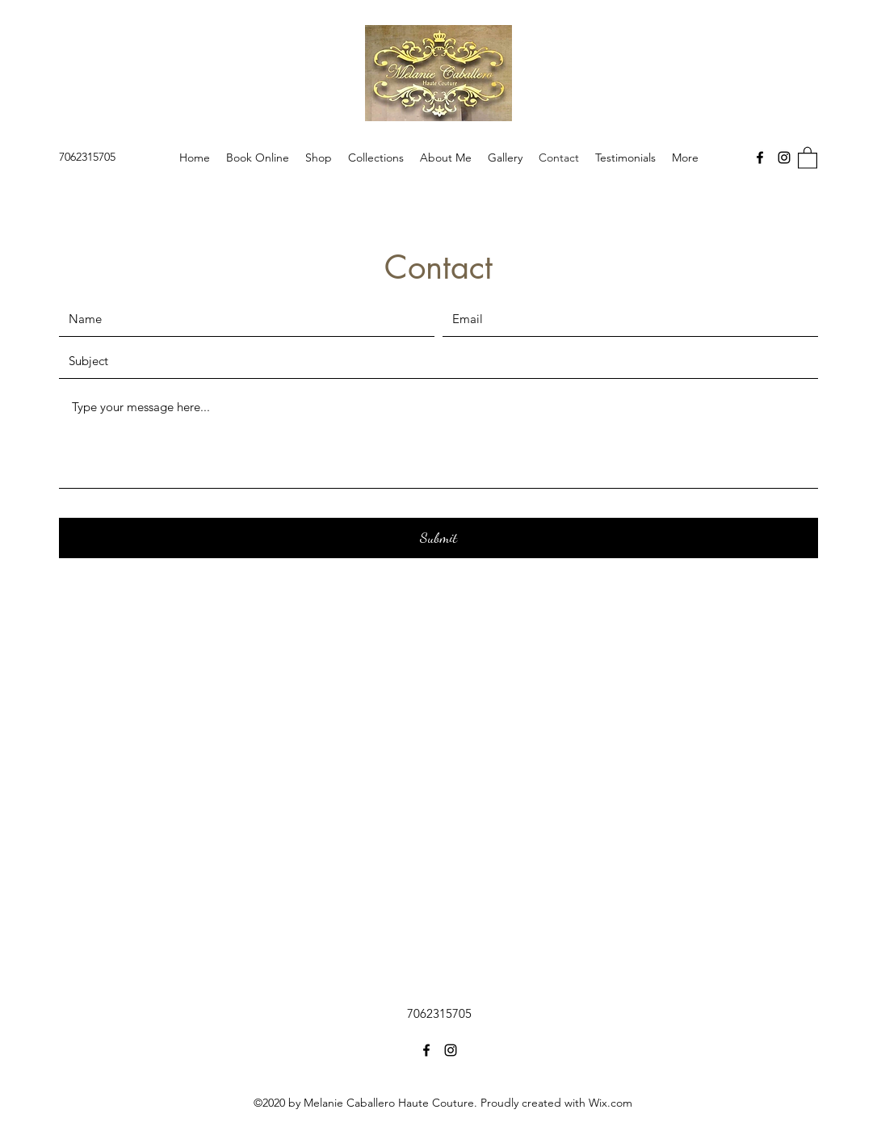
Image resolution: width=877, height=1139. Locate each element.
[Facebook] (760, 157)
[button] (807, 157)
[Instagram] (784, 157)
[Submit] (438, 538)
